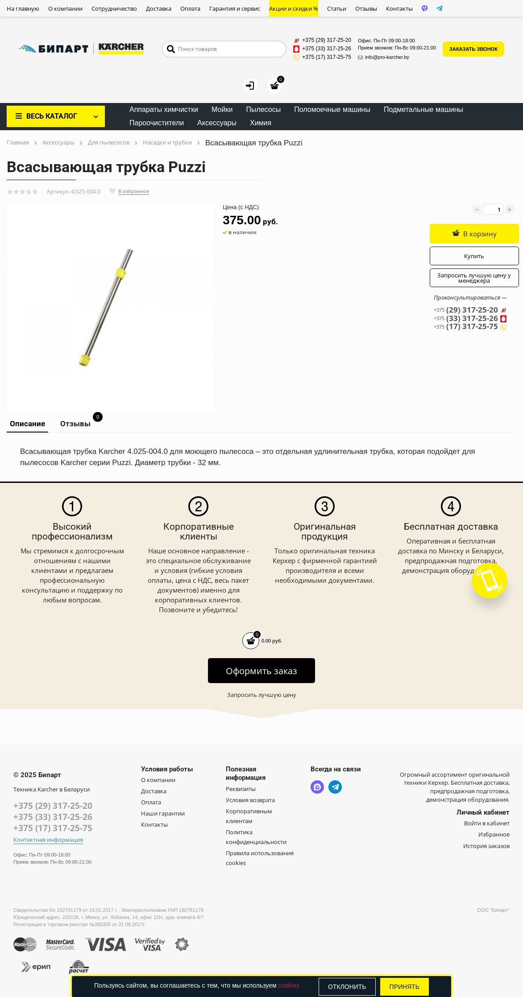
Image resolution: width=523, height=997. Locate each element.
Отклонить (347, 986)
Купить (474, 256)
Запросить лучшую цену (261, 695)
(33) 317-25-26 (470, 318)
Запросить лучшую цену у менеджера (474, 277)
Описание (27, 423)
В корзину (474, 233)
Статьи (336, 8)
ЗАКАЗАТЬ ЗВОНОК (473, 49)
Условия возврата (250, 800)
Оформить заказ (261, 671)
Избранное (494, 834)
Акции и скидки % (293, 8)
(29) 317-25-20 (470, 310)
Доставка (158, 8)
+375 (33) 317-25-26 (52, 817)
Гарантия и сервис (234, 8)
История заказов (486, 846)
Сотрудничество (114, 8)
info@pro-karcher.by (383, 57)
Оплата (190, 8)
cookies (288, 985)
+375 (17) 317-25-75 (52, 828)
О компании (65, 8)
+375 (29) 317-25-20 (52, 806)
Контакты (399, 8)
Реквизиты (241, 789)
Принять (404, 986)
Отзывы (366, 8)
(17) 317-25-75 (470, 326)
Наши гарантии (163, 813)
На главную (23, 8)
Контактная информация (48, 840)
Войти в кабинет (487, 823)
